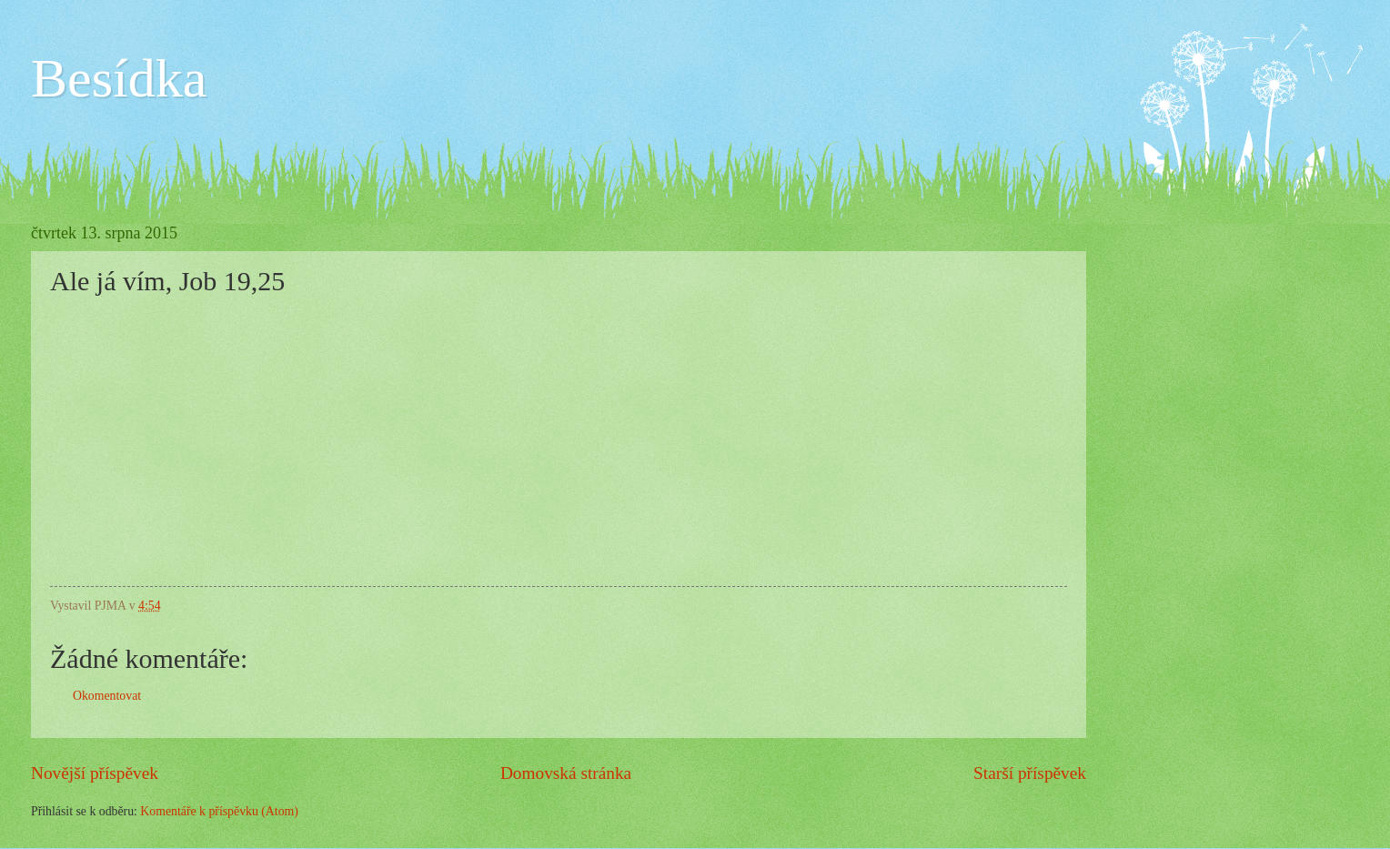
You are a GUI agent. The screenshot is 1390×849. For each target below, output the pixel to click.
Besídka (118, 78)
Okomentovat (107, 695)
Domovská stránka (565, 773)
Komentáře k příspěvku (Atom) (219, 811)
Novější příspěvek (94, 773)
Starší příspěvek (1029, 773)
